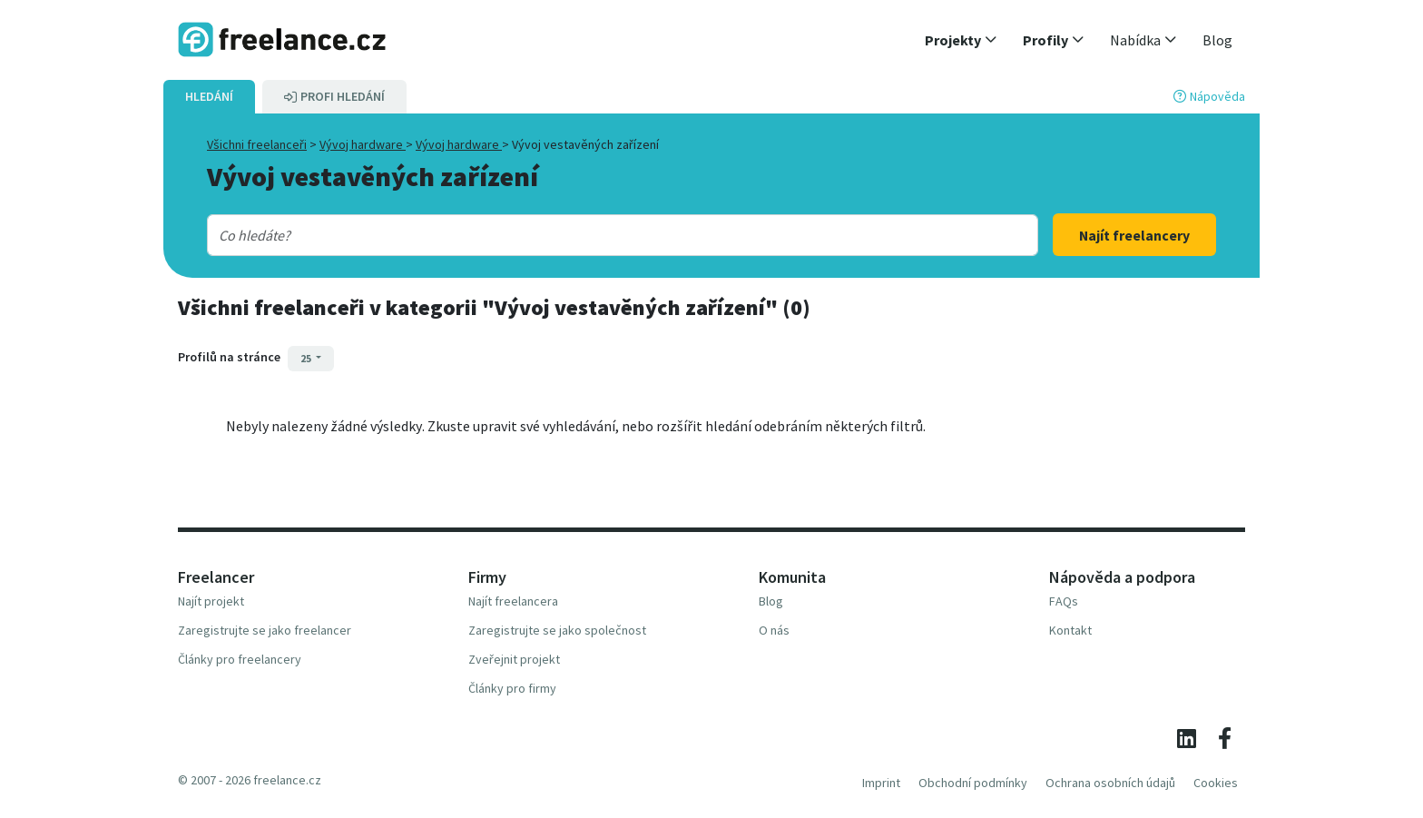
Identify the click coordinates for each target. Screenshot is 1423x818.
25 (306, 358)
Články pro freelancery (239, 659)
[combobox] (584, 235)
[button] (961, 40)
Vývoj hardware (362, 144)
